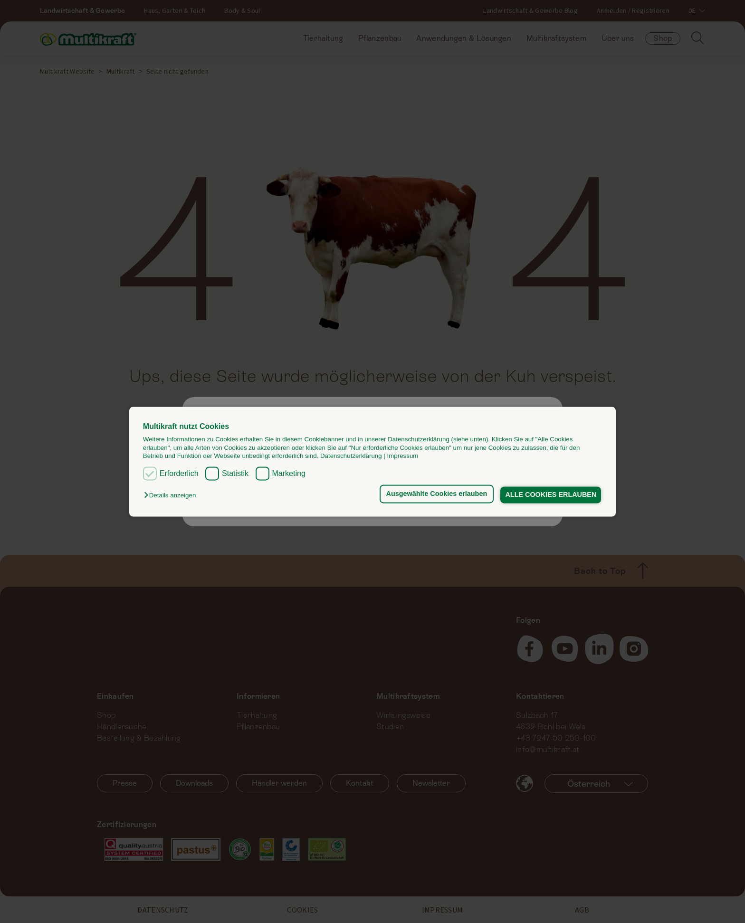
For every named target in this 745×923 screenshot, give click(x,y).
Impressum (403, 455)
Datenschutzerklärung (351, 455)
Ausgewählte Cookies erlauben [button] (434, 494)
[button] (172, 495)
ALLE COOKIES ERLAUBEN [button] (550, 495)
